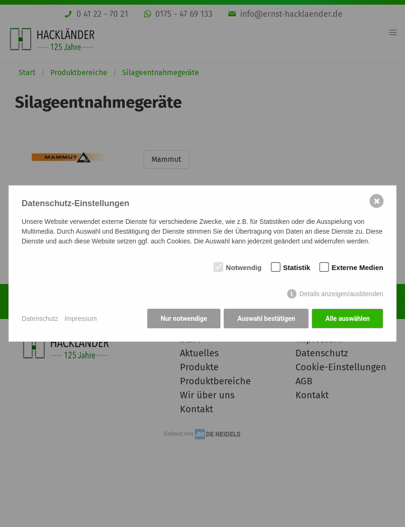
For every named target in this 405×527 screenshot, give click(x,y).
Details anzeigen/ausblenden (342, 294)
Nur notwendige (184, 318)
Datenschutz (40, 318)
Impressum (80, 318)
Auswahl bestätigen (266, 318)
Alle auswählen (347, 318)
